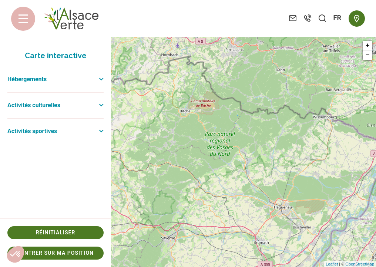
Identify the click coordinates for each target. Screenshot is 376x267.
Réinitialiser (55, 232)
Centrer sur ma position (55, 253)
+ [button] (368, 45)
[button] (15, 254)
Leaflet (332, 264)
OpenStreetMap (359, 264)
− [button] (368, 55)
